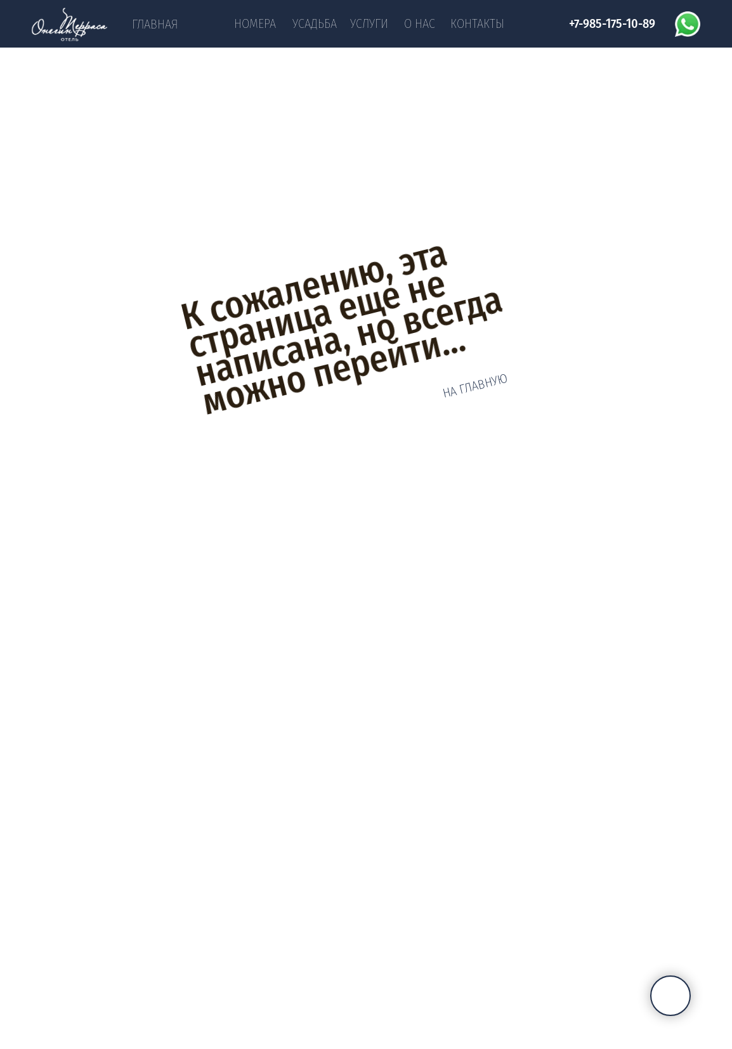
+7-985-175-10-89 (612, 23)
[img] (69, 24)
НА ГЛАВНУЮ (475, 385)
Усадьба (314, 23)
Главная (155, 24)
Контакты (477, 23)
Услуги (369, 23)
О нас (419, 23)
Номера (255, 23)
